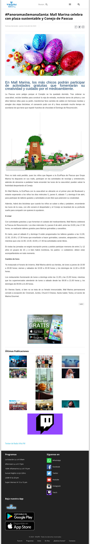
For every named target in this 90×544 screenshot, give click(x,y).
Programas (30, 541)
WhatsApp (54, 460)
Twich (52, 492)
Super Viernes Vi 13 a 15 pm (16, 482)
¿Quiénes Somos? (59, 541)
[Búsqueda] (42, 4)
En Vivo (47, 541)
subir (81, 304)
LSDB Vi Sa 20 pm (12, 478)
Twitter (52, 473)
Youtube (53, 479)
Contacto (72, 541)
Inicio (39, 541)
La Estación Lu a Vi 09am (14, 459)
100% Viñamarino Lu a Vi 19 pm (17, 468)
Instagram (54, 486)
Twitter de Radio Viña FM (15, 443)
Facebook (53, 467)
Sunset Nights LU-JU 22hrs (15, 473)
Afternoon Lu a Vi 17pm (14, 464)
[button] (70, 4)
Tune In (19, 541)
